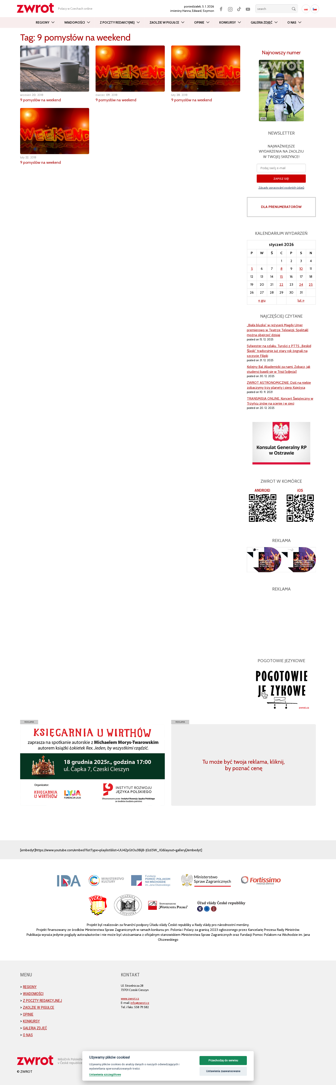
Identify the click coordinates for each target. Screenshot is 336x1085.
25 (311, 284)
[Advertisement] (281, 622)
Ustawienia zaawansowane (223, 1071)
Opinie (199, 22)
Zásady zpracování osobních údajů (281, 188)
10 (301, 269)
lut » (301, 300)
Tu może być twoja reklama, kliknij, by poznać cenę (243, 765)
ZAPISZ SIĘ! (281, 179)
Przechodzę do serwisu (223, 1060)
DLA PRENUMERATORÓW (281, 207)
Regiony (42, 22)
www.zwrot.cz (130, 998)
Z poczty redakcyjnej (117, 22)
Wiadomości (74, 22)
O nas (291, 22)
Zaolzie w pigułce (164, 22)
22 (281, 284)
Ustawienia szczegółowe (105, 1074)
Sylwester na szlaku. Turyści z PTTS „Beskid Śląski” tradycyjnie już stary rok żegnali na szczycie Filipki (279, 351)
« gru (262, 300)
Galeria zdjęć (261, 22)
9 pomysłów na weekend (40, 99)
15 (281, 277)
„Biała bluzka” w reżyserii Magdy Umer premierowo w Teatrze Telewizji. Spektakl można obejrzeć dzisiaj (277, 330)
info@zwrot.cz (139, 1003)
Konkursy (227, 22)
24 (301, 284)
